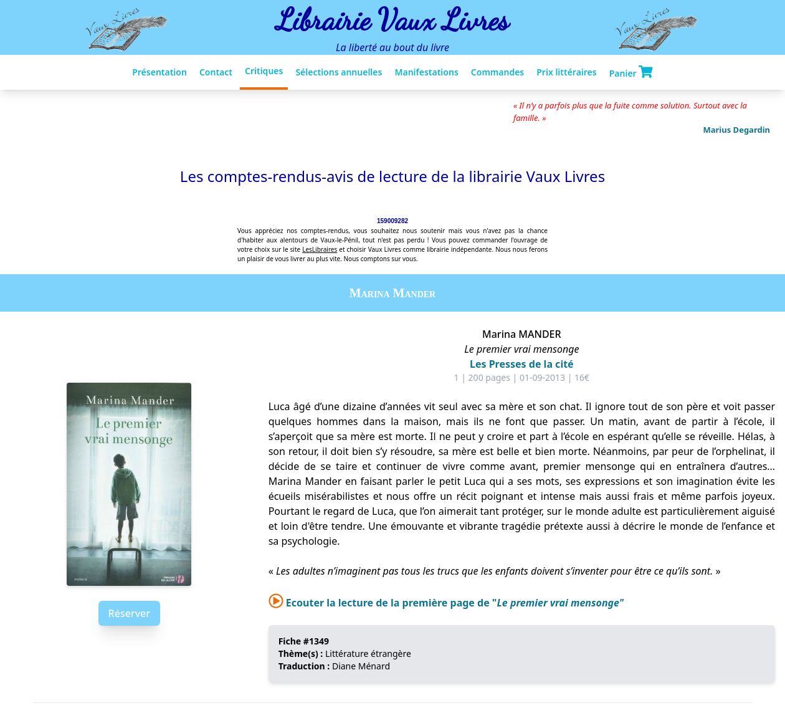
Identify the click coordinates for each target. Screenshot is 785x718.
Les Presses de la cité (522, 364)
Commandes (497, 72)
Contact (215, 72)
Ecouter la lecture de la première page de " (446, 603)
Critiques (264, 71)
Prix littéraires (566, 72)
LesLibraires (319, 249)
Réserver (129, 613)
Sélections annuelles (338, 72)
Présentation (159, 72)
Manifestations (426, 72)
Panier (631, 72)
